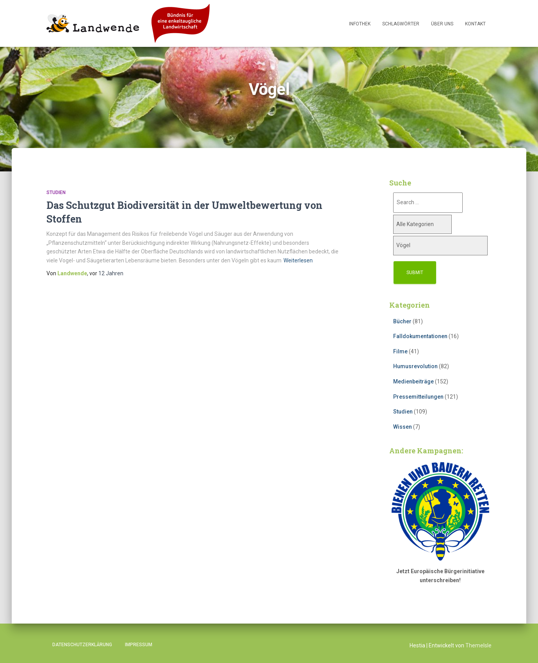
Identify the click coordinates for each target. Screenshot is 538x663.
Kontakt (475, 24)
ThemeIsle (478, 645)
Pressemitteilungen (418, 397)
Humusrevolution (415, 366)
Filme (400, 351)
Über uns (442, 24)
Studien (56, 192)
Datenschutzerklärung (82, 644)
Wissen (402, 427)
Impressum (138, 644)
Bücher (402, 321)
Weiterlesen (298, 260)
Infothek (360, 24)
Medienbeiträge (413, 381)
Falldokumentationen (420, 336)
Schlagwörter (400, 24)
